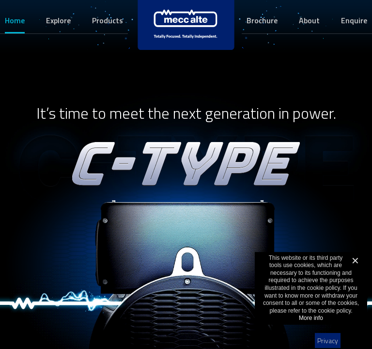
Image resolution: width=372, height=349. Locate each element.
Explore (58, 20)
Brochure (262, 20)
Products (107, 20)
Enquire (354, 20)
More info (311, 318)
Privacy (327, 340)
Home (15, 20)
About (309, 20)
